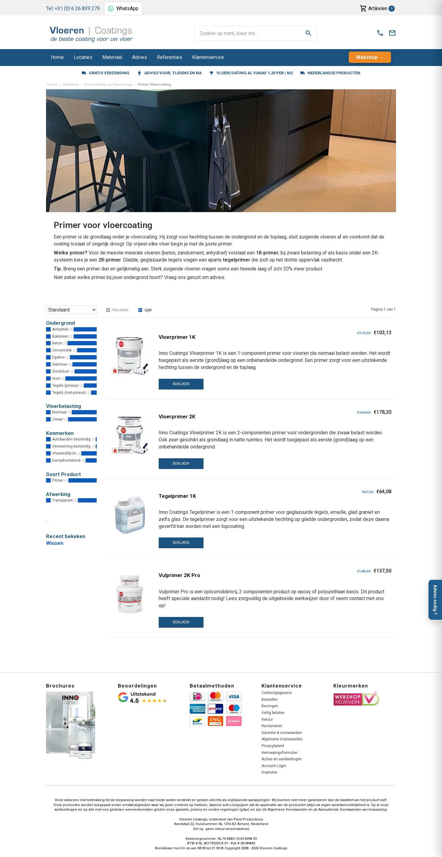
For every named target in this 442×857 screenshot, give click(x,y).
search (308, 33)
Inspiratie (269, 772)
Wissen (54, 543)
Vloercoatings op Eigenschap (108, 85)
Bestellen (270, 699)
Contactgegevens (277, 693)
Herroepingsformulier (279, 752)
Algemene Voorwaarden (282, 739)
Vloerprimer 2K (177, 416)
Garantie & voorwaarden (282, 733)
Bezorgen (270, 706)
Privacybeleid (273, 746)
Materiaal (112, 57)
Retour (267, 719)
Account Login (274, 766)
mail (392, 33)
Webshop (367, 57)
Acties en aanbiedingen (282, 759)
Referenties (169, 57)
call (380, 33)
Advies (139, 57)
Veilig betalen (273, 713)
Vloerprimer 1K (177, 337)
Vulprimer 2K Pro (179, 575)
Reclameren (272, 726)
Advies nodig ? (435, 600)
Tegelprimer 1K (177, 496)
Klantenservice (208, 57)
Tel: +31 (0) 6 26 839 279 (73, 8)
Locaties (83, 57)
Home (57, 57)
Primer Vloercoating (154, 85)
